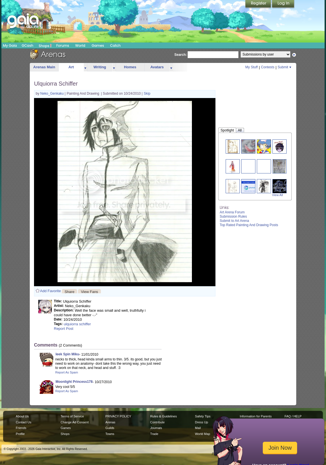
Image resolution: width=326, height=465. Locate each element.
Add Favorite (50, 291)
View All (277, 195)
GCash (27, 45)
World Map (202, 434)
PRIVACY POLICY (118, 416)
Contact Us (23, 422)
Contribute (157, 422)
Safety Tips (203, 416)
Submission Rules (233, 216)
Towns (109, 434)
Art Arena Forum (232, 212)
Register (258, 4)
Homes (130, 67)
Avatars (157, 67)
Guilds (109, 428)
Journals (156, 428)
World (80, 45)
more (85, 67)
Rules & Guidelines (163, 416)
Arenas (110, 422)
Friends (21, 428)
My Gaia (10, 45)
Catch (115, 45)
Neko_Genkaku (52, 93)
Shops (45, 45)
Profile (20, 434)
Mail (198, 428)
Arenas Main (44, 67)
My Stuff (251, 67)
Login (283, 4)
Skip (147, 93)
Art (71, 67)
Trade (154, 434)
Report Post (63, 328)
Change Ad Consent (75, 422)
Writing (100, 67)
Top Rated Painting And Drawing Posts (249, 225)
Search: (180, 55)
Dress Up (201, 422)
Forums (62, 45)
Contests (267, 67)
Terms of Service (72, 416)
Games (98, 45)
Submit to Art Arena (234, 221)
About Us (22, 416)
